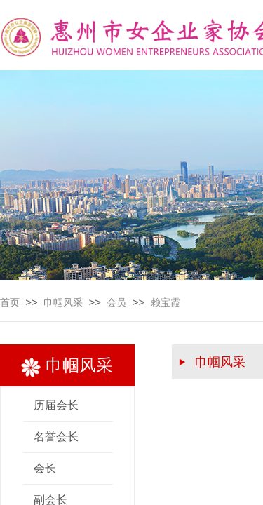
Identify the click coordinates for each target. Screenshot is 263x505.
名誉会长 (56, 437)
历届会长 (56, 405)
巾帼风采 (63, 302)
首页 (10, 302)
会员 (116, 302)
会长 (45, 468)
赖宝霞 (165, 302)
